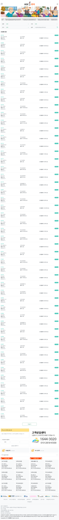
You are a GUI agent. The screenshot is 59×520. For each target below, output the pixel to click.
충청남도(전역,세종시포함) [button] (43, 19)
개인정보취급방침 (21, 499)
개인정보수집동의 (5, 439)
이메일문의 (29, 501)
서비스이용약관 (12, 499)
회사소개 (5, 499)
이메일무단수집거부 (50, 499)
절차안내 (28, 499)
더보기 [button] (29, 424)
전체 (7, 24)
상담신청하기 (14, 445)
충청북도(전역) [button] (54, 19)
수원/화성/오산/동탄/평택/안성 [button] (29, 19)
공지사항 (42, 499)
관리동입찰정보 (35, 499)
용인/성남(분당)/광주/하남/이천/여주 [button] (13, 19)
